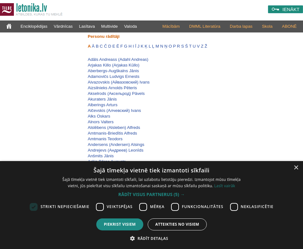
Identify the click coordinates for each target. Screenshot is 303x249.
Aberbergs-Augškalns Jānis (113, 70)
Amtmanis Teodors (105, 138)
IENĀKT (291, 9)
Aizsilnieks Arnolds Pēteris (112, 87)
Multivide (109, 26)
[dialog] (151, 205)
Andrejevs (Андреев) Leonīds (115, 150)
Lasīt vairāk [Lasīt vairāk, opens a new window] (224, 185)
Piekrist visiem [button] (120, 224)
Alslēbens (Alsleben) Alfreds (114, 127)
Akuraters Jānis (102, 99)
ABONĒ (289, 26)
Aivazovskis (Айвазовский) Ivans (119, 82)
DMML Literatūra (204, 26)
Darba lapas (241, 26)
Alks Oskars (99, 116)
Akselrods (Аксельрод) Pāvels (116, 93)
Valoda (130, 26)
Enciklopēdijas (34, 26)
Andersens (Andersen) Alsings (116, 144)
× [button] (296, 167)
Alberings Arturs (102, 104)
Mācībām (171, 26)
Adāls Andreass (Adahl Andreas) (118, 59)
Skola (267, 26)
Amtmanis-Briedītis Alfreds (112, 133)
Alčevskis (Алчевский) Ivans (114, 110)
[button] (151, 194)
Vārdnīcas (63, 26)
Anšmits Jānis (101, 155)
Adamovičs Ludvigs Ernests (114, 76)
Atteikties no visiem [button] (177, 224)
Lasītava (87, 26)
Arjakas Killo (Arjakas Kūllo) (114, 65)
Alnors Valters (101, 121)
